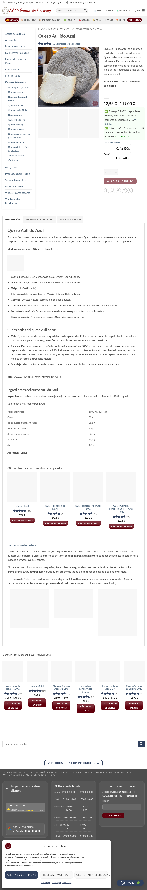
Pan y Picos (11, 167)
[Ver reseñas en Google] (25, 829)
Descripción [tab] (12, 219)
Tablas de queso (16, 155)
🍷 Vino (108, 20)
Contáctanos (99, 772)
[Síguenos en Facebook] (106, 190)
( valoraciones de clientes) (66, 43)
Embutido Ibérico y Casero (15, 61)
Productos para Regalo (17, 173)
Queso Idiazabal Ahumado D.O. (88, 507)
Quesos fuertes (15, 105)
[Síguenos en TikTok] (118, 190)
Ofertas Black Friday (43, 775)
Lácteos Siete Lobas (21, 545)
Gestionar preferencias (92, 874)
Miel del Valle (12, 75)
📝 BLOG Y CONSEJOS (103, 10)
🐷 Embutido (28, 20)
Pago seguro (56, 2)
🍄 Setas (120, 20)
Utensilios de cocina (16, 186)
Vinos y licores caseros (17, 192)
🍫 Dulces (84, 20)
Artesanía (10, 40)
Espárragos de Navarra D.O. (13, 687)
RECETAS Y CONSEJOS (120, 772)
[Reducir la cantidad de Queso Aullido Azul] (106, 172)
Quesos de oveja (16, 124)
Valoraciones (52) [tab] (70, 219)
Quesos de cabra (16, 119)
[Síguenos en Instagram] (112, 190)
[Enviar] (85, 10)
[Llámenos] (130, 190)
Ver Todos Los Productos (13, 201)
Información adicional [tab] (39, 219)
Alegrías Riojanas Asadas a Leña (61, 687)
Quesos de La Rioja (17, 110)
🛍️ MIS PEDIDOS (124, 10)
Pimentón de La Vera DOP (110, 687)
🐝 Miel (97, 20)
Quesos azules (15, 114)
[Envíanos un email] (124, 190)
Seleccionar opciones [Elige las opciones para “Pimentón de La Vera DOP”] (110, 705)
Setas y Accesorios (15, 179)
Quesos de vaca (16, 129)
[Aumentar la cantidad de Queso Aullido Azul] (116, 172)
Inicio (41, 29)
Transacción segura (112, 142)
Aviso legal (45, 882)
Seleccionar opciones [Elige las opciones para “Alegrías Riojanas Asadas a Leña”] (62, 705)
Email (105, 800)
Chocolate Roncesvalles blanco (85, 688)
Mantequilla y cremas (19, 87)
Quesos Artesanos (15, 81)
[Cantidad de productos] (111, 172)
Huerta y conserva (15, 46)
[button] (139, 10)
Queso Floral (22, 506)
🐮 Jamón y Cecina (49, 20)
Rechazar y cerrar (56, 874)
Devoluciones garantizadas (82, 2)
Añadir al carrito (120, 181)
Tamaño (107, 154)
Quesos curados (16, 142)
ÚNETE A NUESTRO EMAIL (16, 775)
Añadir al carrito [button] (22, 520)
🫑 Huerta (69, 20)
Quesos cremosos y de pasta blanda (19, 135)
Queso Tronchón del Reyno (55, 507)
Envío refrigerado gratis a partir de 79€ (24, 2)
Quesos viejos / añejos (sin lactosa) (19, 149)
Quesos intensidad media (17, 98)
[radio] (123, 148)
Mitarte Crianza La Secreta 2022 (134, 687)
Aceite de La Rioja (15, 33)
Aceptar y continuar (21, 874)
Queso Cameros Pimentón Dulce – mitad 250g (121, 508)
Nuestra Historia (12, 772)
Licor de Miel (37, 686)
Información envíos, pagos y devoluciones (49, 772)
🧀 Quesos (12, 20)
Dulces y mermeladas (17, 52)
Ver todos (134, 20)
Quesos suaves (15, 92)
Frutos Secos (12, 69)
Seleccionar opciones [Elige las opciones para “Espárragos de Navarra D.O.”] (14, 705)
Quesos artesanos (58, 29)
